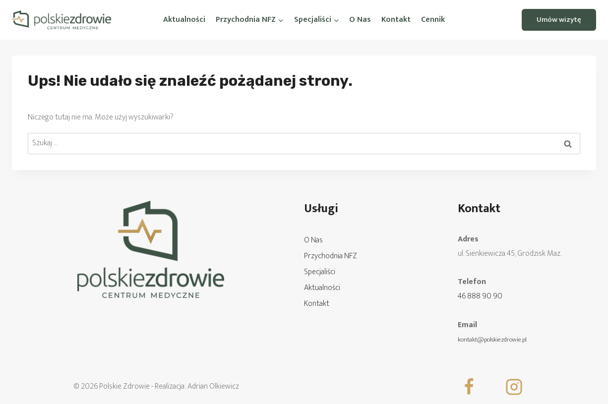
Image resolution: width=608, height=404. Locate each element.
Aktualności (184, 19)
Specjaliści (319, 272)
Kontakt (396, 19)
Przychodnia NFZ (330, 256)
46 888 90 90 (480, 296)
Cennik (433, 19)
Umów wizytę (559, 19)
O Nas (360, 19)
